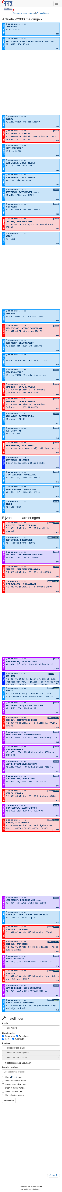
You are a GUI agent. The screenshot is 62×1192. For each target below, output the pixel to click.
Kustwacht (18, 1039)
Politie (6, 1039)
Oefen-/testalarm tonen (14, 1081)
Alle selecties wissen (13, 1095)
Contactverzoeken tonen (14, 1084)
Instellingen (42, 13)
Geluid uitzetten (12, 1091)
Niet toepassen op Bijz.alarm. (16, 1063)
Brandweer (8, 1036)
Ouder (53, 1175)
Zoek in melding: (10, 1067)
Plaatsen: (6, 1043)
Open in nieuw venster (13, 1088)
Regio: (5, 1023)
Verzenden (9, 1100)
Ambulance (22, 1036)
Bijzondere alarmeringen (24, 13)
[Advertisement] (31, 82)
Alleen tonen (12, 1077)
